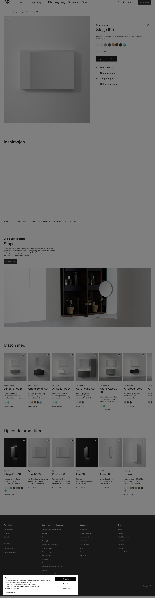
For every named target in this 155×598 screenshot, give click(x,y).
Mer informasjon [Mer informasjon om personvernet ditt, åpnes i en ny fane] (10, 592)
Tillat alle (66, 579)
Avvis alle (66, 584)
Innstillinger (65, 589)
